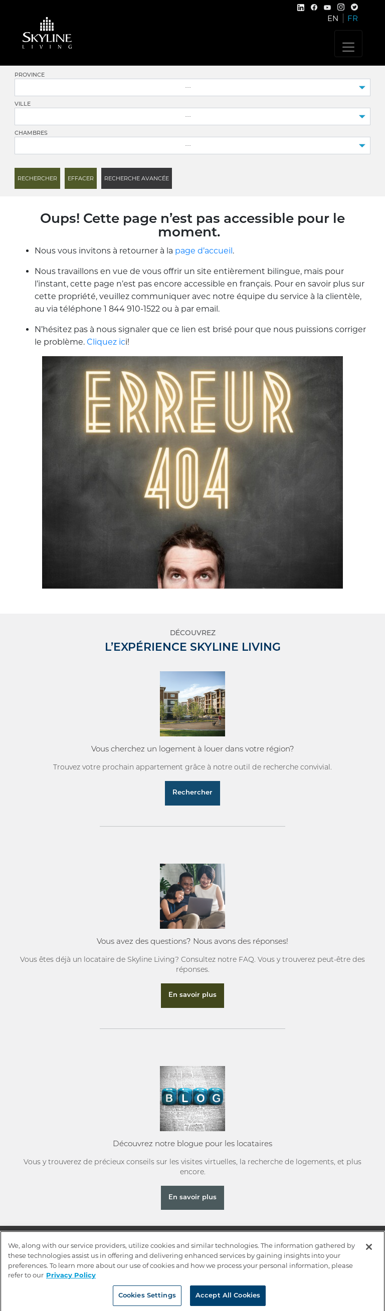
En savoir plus (192, 995)
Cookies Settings (147, 1300)
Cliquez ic (106, 342)
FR (352, 18)
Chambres (31, 133)
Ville (23, 104)
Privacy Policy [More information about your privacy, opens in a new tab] (71, 1279)
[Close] (369, 1252)
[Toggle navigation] (348, 43)
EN (332, 18)
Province (30, 75)
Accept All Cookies (228, 1300)
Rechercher (192, 793)
